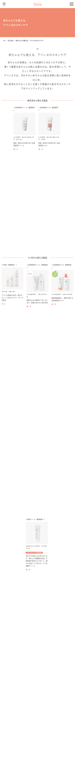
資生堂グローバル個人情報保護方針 (37, 745)
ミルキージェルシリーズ (14, 633)
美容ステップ (9, 671)
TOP (4, 41)
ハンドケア (8, 644)
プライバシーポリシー (51, 742)
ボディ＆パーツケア (12, 649)
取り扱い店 (8, 714)
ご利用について (20, 742)
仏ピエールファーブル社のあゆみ (18, 687)
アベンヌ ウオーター (13, 628)
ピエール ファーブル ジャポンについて (20, 682)
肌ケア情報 (8, 660)
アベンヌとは (9, 676)
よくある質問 (9, 703)
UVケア (6, 655)
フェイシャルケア (11, 639)
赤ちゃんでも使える (12, 666)
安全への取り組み (11, 693)
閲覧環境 (34, 742)
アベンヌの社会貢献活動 (14, 698)
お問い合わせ (9, 709)
